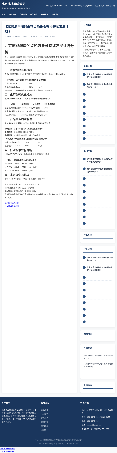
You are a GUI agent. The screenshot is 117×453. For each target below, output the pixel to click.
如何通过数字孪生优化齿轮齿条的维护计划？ (98, 357)
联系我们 (55, 14)
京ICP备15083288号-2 (47, 444)
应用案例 (44, 426)
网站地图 (8, 203)
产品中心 (44, 418)
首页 (3, 14)
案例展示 (44, 14)
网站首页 (44, 410)
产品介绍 (23, 14)
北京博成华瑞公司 (12, 206)
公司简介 (12, 14)
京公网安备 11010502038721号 (67, 444)
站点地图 (15, 203)
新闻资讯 (34, 14)
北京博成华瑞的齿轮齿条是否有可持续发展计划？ (98, 365)
